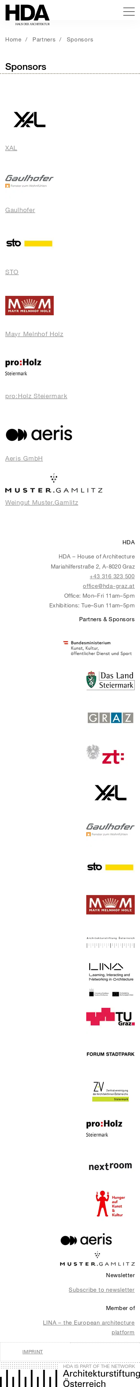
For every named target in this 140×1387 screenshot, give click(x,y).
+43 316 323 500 (112, 576)
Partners (44, 39)
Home (13, 39)
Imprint (32, 1352)
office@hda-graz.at (109, 585)
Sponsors (80, 39)
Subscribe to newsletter (102, 1289)
